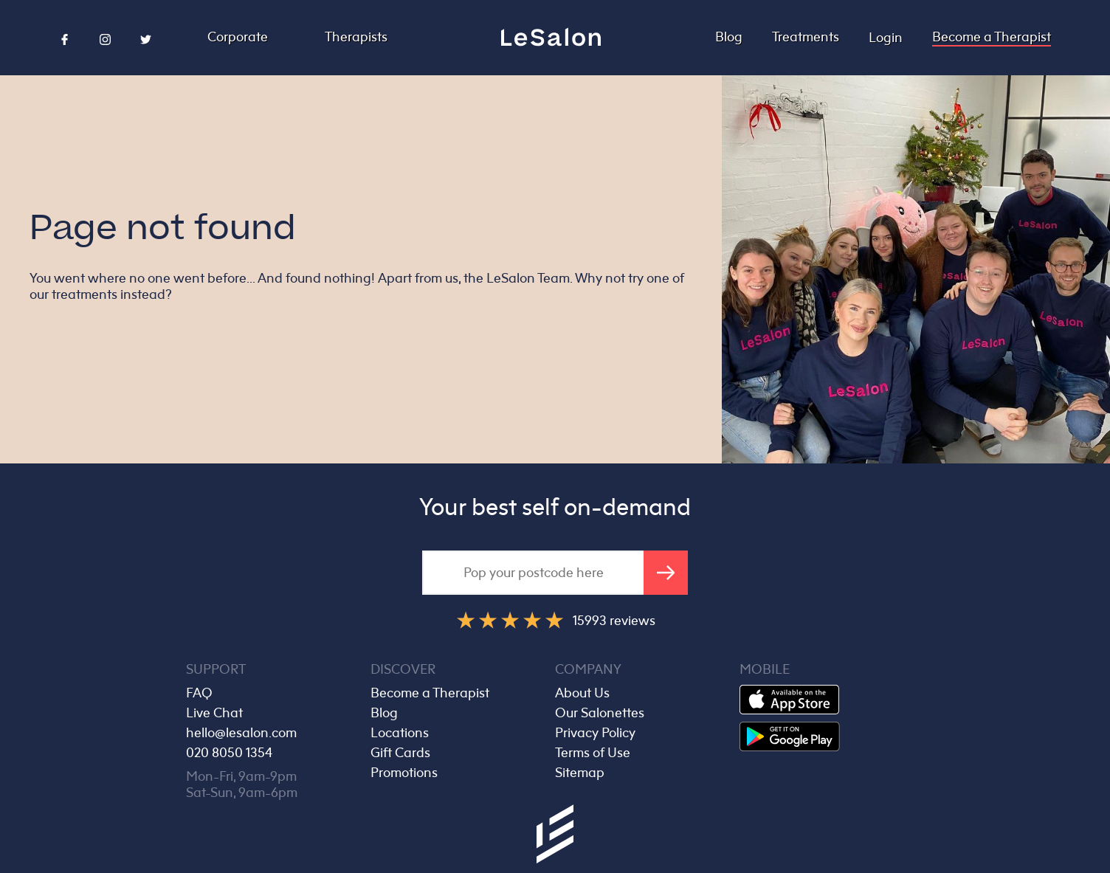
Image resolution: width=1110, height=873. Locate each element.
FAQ (199, 693)
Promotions (404, 773)
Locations (399, 733)
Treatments (805, 37)
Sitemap (579, 773)
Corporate (237, 37)
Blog (728, 37)
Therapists (356, 37)
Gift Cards (400, 753)
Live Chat (214, 713)
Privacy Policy (595, 733)
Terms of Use (592, 753)
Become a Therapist (991, 37)
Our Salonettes (599, 713)
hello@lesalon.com (241, 733)
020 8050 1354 (229, 753)
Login (886, 38)
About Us (582, 693)
